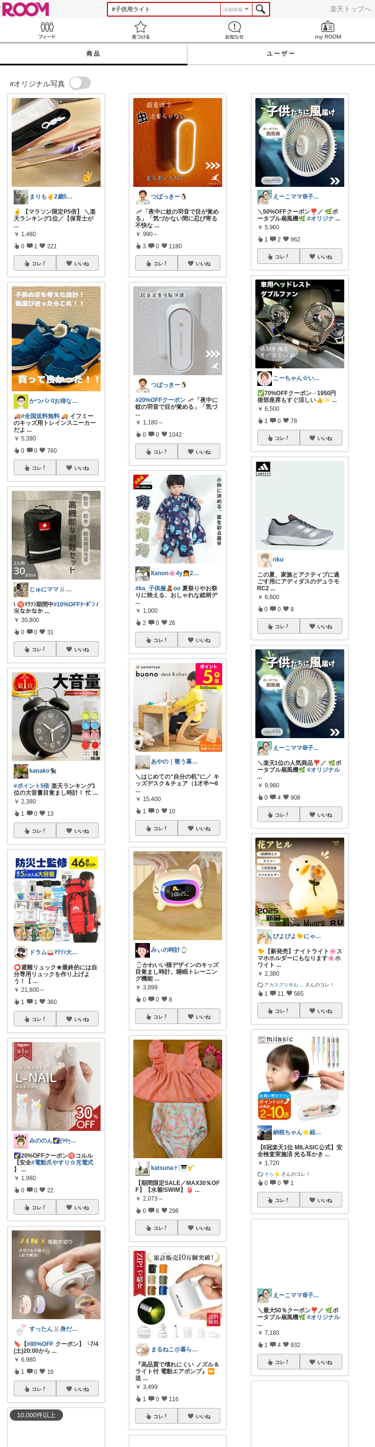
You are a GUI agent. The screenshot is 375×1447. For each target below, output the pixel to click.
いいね (81, 263)
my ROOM (328, 30)
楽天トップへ (350, 9)
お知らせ (234, 30)
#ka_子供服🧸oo (157, 588)
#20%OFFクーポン (160, 400)
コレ (39, 263)
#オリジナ (320, 218)
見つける (141, 30)
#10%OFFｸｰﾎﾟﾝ (74, 604)
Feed (47, 30)
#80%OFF (40, 1344)
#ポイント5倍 (31, 786)
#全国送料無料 (40, 416)
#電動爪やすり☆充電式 (62, 1162)
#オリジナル (323, 769)
